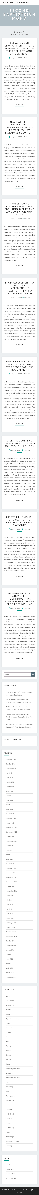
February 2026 (11, 759)
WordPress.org (11, 1178)
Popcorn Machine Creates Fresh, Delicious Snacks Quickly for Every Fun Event (19, 717)
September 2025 (11, 768)
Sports (8, 1123)
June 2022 (9, 904)
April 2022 (9, 914)
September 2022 (11, 891)
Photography (10, 1096)
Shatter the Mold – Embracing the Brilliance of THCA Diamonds (19, 521)
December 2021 (11, 932)
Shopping (9, 1109)
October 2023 (10, 836)
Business (9, 1014)
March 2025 (10, 782)
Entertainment (11, 1028)
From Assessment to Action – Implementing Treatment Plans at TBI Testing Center (19, 288)
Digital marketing (12, 1019)
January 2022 (10, 927)
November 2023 (11, 832)
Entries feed (10, 1169)
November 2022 (11, 882)
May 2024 (9, 805)
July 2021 (9, 954)
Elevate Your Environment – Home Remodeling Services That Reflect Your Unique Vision (19, 48)
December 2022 (11, 877)
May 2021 (9, 964)
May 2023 (9, 855)
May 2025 (9, 773)
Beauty (8, 1010)
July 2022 (9, 900)
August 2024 (10, 791)
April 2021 (9, 968)
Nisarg (19, 1192)
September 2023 (11, 841)
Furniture (9, 1046)
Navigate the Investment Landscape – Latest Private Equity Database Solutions (19, 127)
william (27, 58)
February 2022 (11, 923)
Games (8, 1050)
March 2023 (10, 864)
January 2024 (10, 823)
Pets (7, 1091)
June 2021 (9, 959)
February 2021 (11, 977)
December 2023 (11, 827)
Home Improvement (13, 1069)
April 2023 (9, 859)
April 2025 (9, 778)
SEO (7, 1105)
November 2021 (11, 936)
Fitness (8, 1037)
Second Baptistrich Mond (15, 2)
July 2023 (9, 850)
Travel (8, 1132)
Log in (8, 1165)
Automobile (10, 1005)
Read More (20, 105)
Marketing (9, 1087)
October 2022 (10, 886)
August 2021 (10, 950)
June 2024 (9, 800)
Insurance (9, 1073)
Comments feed (11, 1174)
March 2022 (10, 918)
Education (9, 1023)
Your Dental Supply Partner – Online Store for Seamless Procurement (19, 365)
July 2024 (9, 796)
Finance (8, 1032)
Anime (8, 996)
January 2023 (10, 873)
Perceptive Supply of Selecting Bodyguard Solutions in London (19, 443)
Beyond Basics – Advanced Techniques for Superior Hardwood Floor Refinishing (19, 599)
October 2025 (10, 764)
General (8, 1055)
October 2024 (10, 787)
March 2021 (10, 973)
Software (9, 1119)
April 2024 (9, 809)
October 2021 (10, 941)
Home (8, 1064)
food (7, 1041)
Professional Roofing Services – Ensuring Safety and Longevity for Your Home (19, 209)
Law (7, 1082)
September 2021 (11, 945)
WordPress (27, 1190)
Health (8, 1059)
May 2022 (9, 909)
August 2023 (10, 846)
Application (10, 1001)
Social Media (10, 1114)
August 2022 (10, 895)
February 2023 (11, 868)
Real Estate (10, 1100)
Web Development (12, 1141)
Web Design (10, 1137)
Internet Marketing (13, 1078)
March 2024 (10, 814)
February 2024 (11, 818)
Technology (10, 1128)
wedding (9, 1146)
